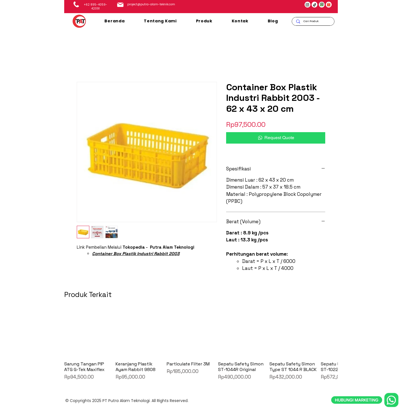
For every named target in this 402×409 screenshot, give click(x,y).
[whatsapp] (365, 374)
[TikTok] (314, 5)
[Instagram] (307, 5)
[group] (201, 345)
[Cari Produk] (312, 21)
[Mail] (120, 4)
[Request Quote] (275, 137)
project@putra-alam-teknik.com (151, 4)
